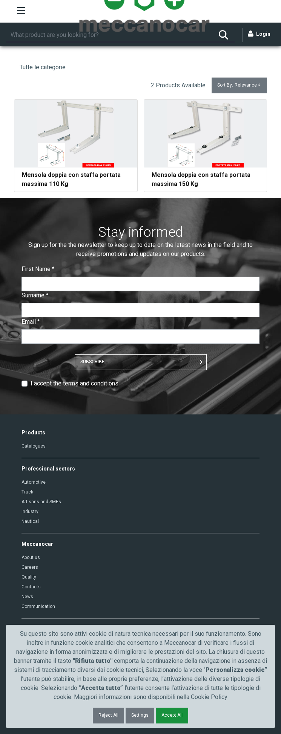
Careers (29, 567)
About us (30, 557)
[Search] (109, 35)
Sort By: (239, 85)
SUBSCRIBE (92, 361)
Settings (140, 715)
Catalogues (33, 446)
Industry (29, 511)
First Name (37, 269)
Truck (27, 492)
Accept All (172, 715)
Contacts (31, 586)
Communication (38, 606)
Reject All (108, 715)
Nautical (30, 521)
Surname (34, 295)
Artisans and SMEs (41, 501)
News (27, 596)
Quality (28, 577)
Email (30, 321)
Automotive (33, 482)
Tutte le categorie (43, 67)
